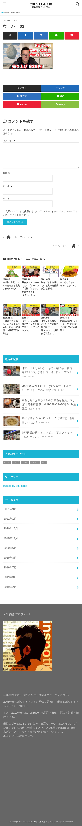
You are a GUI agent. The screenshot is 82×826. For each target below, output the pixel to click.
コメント (9, 140)
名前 (6, 173)
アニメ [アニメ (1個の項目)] (7, 462)
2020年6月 (9, 547)
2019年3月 (9, 576)
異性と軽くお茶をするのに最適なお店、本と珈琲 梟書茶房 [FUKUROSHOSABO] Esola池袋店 (39, 404)
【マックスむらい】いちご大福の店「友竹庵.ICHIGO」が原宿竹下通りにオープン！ (37, 372)
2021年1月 (9, 518)
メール (8, 185)
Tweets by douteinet (15, 485)
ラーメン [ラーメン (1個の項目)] (35, 462)
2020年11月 (10, 538)
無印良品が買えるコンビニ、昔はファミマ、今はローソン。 (39, 435)
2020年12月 (10, 528)
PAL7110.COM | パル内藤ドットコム (39, 822)
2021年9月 (9, 508)
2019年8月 (9, 557)
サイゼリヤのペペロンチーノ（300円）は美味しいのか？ (38, 421)
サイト (6, 198)
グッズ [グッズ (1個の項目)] (16, 462)
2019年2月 (9, 586)
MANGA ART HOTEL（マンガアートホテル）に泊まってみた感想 (37, 389)
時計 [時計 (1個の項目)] (44, 462)
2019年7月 (9, 567)
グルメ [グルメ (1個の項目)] (25, 462)
